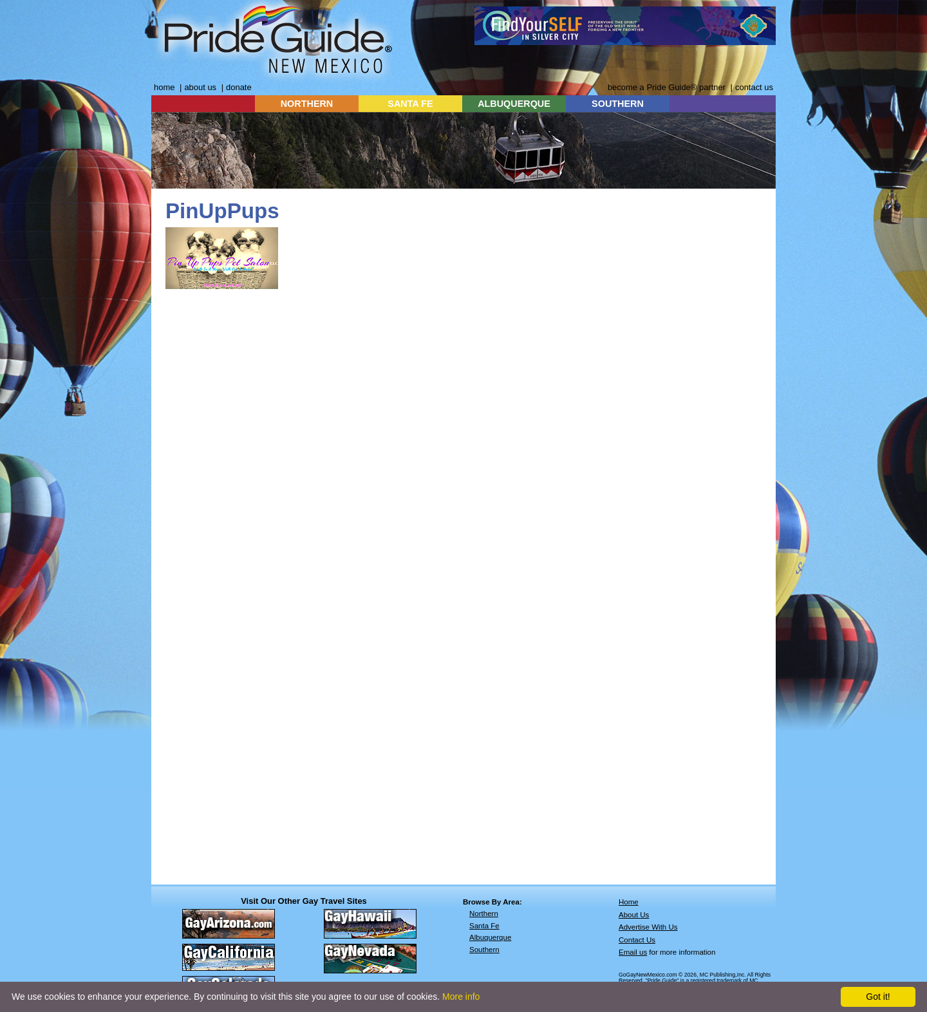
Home (629, 902)
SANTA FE (410, 103)
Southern (484, 949)
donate (239, 87)
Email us (633, 952)
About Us (634, 915)
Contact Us (637, 940)
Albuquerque (490, 937)
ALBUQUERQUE (514, 103)
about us (200, 87)
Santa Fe (484, 926)
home (164, 87)
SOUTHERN (618, 103)
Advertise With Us (648, 927)
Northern (483, 913)
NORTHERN (307, 103)
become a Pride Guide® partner (667, 87)
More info (461, 996)
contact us (754, 87)
